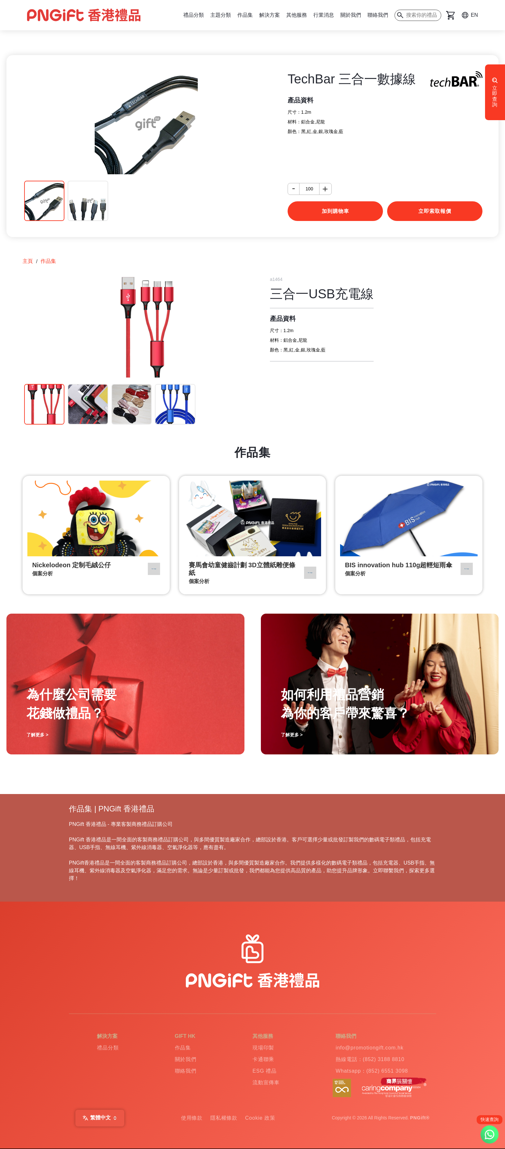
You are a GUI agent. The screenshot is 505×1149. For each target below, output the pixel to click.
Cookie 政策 (260, 1118)
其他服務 (296, 15)
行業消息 (323, 15)
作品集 (245, 15)
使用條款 (192, 1118)
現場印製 (263, 1047)
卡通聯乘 (263, 1059)
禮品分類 (193, 15)
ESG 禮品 (264, 1071)
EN (474, 15)
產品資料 (300, 100)
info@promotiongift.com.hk (370, 1047)
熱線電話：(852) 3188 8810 (370, 1059)
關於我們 (350, 15)
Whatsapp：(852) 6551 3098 (372, 1071)
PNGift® (420, 1117)
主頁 (28, 261)
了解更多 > (37, 734)
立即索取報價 (434, 211)
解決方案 (269, 15)
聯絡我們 (377, 15)
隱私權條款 (223, 1118)
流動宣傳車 (266, 1082)
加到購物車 (335, 211)
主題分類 (220, 15)
